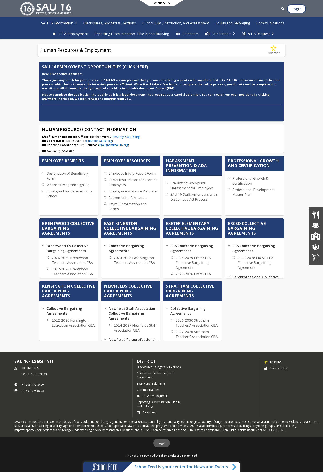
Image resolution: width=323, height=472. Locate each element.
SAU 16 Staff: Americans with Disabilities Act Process (193, 197)
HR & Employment (152, 396)
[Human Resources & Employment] (316, 225)
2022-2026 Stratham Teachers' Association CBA (197, 334)
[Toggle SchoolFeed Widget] (234, 467)
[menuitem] (59, 22)
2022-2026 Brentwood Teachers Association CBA (72, 271)
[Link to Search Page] (282, 9)
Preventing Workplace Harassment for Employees (192, 185)
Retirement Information (128, 197)
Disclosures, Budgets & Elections (159, 367)
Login (162, 443)
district (146, 361)
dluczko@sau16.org (99, 141)
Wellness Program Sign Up (68, 184)
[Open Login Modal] (296, 8)
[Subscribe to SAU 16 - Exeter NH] (272, 362)
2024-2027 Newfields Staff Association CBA (135, 328)
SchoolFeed (189, 455)
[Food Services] (315, 215)
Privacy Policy (276, 368)
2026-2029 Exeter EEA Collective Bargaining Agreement (193, 262)
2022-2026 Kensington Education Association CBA (73, 323)
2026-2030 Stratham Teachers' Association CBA (197, 323)
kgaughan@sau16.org (113, 145)
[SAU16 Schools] (315, 236)
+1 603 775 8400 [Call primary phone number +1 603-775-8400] (32, 384)
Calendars (146, 412)
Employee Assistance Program (133, 191)
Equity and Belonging (151, 383)
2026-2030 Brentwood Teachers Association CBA (72, 260)
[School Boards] (316, 246)
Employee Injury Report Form (132, 173)
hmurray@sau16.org (126, 137)
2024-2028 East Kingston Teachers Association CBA (134, 260)
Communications (148, 390)
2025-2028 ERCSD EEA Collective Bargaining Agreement (255, 262)
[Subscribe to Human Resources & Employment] (273, 50)
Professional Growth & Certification (250, 181)
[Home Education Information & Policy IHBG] (316, 257)
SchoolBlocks (167, 455)
